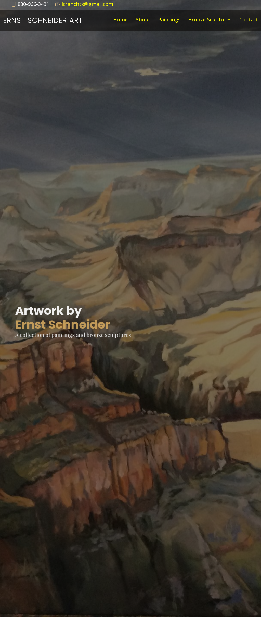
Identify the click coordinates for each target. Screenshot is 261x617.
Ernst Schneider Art (43, 21)
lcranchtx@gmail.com (87, 4)
